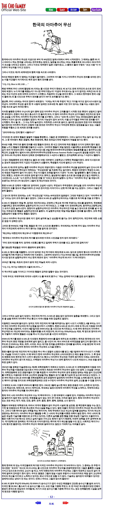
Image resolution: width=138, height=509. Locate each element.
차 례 (51, 504)
